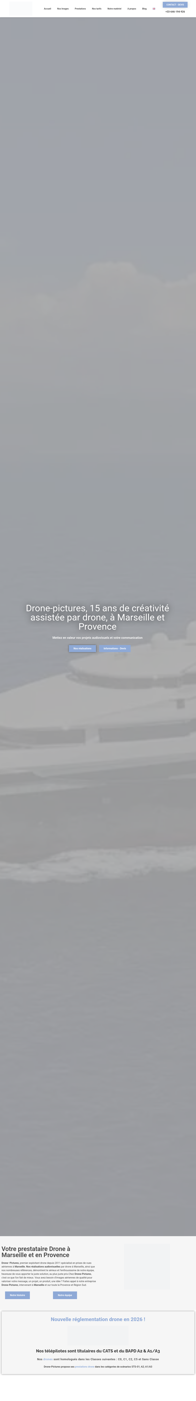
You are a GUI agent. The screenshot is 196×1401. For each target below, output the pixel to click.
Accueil (47, 8)
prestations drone (84, 1366)
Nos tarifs (97, 8)
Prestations (80, 8)
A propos (131, 8)
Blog (144, 8)
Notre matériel (114, 8)
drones (48, 1359)
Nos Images (63, 8)
